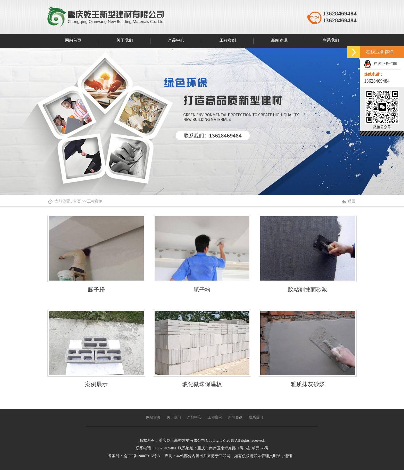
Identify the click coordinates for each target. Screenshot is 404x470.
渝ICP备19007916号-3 (141, 456)
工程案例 (95, 201)
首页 (77, 201)
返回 (351, 201)
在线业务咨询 (380, 64)
